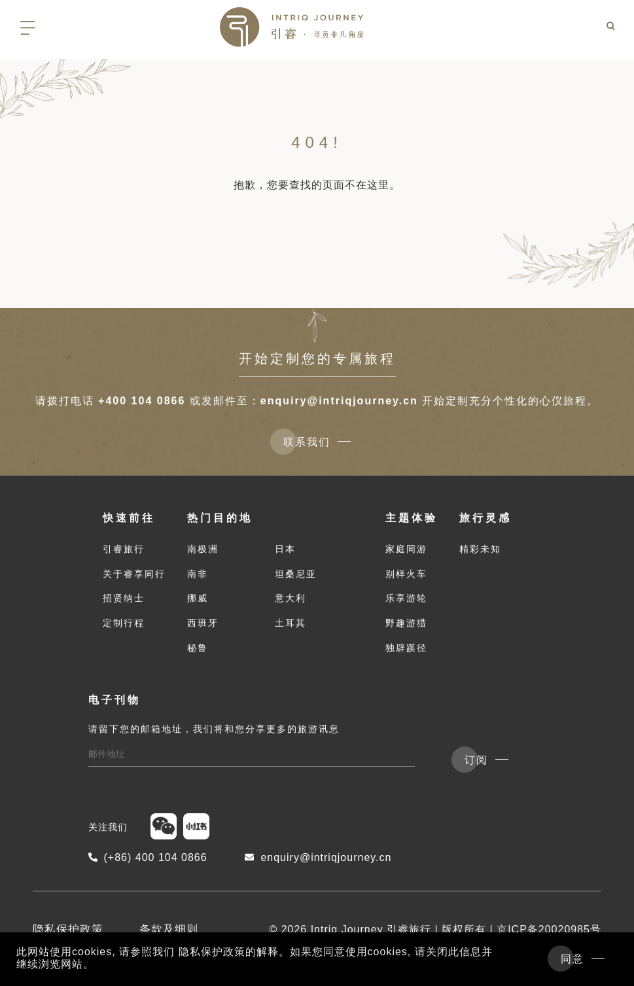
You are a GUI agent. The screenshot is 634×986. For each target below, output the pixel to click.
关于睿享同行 (134, 577)
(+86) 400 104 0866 (147, 860)
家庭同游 (406, 553)
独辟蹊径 (406, 651)
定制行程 (124, 627)
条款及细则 (168, 933)
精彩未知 (480, 553)
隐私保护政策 (68, 933)
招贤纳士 (124, 602)
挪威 (197, 602)
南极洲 (203, 553)
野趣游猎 (406, 627)
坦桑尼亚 (296, 577)
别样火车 (406, 577)
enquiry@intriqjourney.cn (339, 400)
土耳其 (290, 627)
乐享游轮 (406, 602)
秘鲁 (197, 651)
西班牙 (203, 627)
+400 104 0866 (141, 400)
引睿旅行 (124, 553)
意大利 (290, 602)
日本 (285, 553)
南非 (197, 577)
